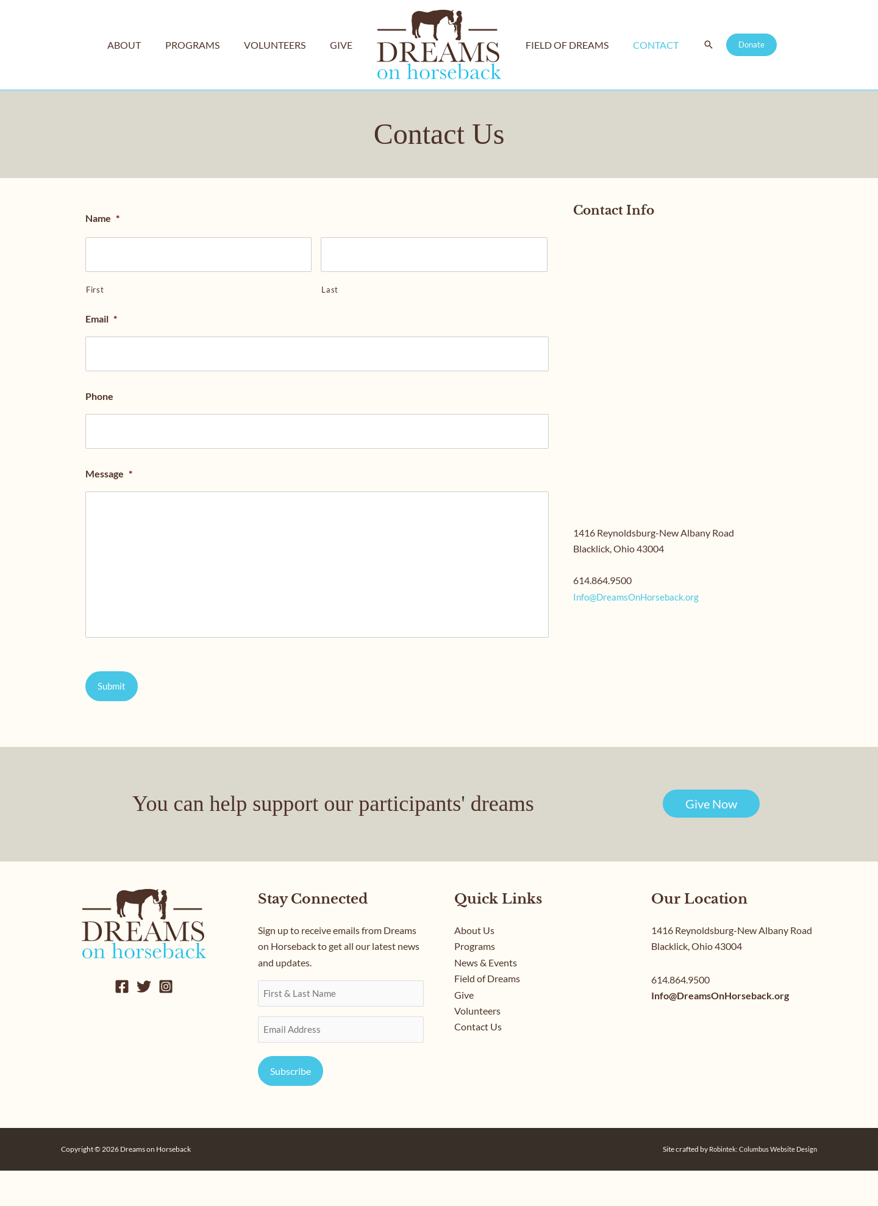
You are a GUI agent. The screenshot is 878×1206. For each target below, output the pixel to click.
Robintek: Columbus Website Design (759, 1184)
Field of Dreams (487, 1013)
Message (108, 465)
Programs (474, 981)
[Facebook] (122, 1022)
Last (329, 287)
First (95, 287)
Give (464, 1029)
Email (101, 316)
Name (102, 218)
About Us (474, 965)
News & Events (485, 998)
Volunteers (477, 1046)
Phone (99, 391)
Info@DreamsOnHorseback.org (639, 596)
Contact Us (478, 1062)
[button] (698, 45)
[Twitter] (144, 1022)
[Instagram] (166, 1022)
